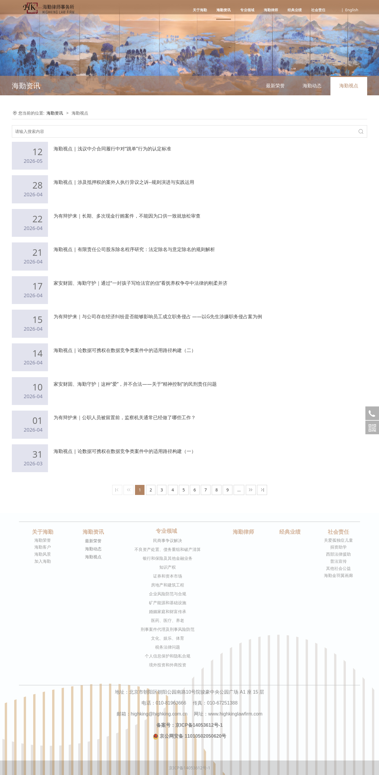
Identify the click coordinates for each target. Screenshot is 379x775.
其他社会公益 (338, 568)
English (351, 9)
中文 (336, 9)
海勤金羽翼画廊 (338, 575)
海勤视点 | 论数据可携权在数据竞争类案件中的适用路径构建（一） (125, 451)
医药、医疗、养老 (167, 620)
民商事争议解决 (167, 540)
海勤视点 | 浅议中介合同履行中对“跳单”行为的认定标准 (112, 148)
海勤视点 (348, 85)
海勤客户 (42, 547)
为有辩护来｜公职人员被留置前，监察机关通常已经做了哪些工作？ (125, 417)
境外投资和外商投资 (167, 665)
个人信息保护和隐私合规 (167, 656)
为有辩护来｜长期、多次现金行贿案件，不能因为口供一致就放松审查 (127, 216)
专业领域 (247, 9)
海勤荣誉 (42, 540)
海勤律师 (271, 9)
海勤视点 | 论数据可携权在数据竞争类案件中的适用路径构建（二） (125, 350)
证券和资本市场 (167, 576)
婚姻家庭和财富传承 (167, 611)
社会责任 (318, 9)
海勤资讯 (223, 9)
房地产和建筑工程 (167, 585)
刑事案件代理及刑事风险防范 (168, 629)
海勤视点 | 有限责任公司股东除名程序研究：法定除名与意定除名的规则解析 (134, 249)
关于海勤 (200, 9)
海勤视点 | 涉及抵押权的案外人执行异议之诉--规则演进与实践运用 (124, 182)
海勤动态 (312, 85)
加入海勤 (42, 561)
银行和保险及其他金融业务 (167, 558)
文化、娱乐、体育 (167, 638)
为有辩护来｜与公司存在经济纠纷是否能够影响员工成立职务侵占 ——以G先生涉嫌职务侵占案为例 (158, 316)
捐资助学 (338, 547)
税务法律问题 (167, 647)
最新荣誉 (275, 85)
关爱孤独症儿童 (338, 540)
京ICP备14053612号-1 (190, 768)
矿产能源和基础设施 (167, 602)
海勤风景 (42, 554)
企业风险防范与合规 (167, 593)
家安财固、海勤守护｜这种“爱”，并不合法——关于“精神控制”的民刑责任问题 (135, 384)
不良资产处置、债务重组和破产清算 (167, 549)
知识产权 (167, 567)
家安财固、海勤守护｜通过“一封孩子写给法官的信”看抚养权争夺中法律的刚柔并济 (141, 283)
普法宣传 (338, 561)
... (239, 490)
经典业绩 (295, 9)
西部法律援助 (338, 554)
